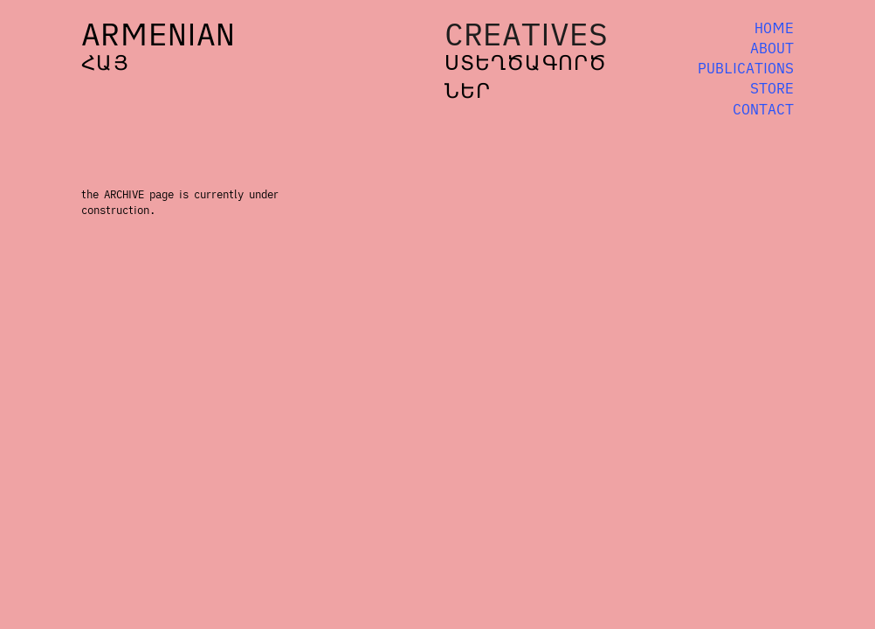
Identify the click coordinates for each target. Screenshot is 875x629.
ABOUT (772, 48)
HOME (774, 28)
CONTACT (763, 109)
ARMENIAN (158, 33)
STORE (772, 88)
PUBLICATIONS (746, 68)
